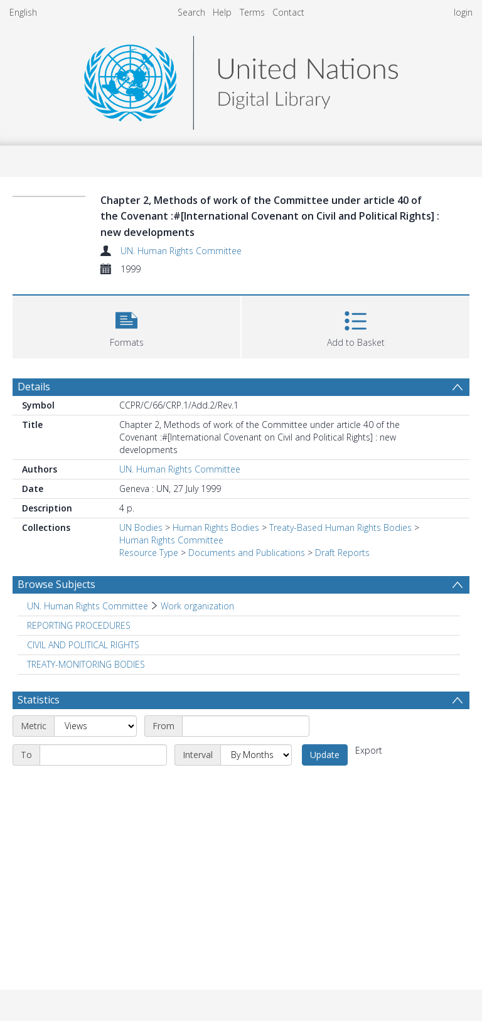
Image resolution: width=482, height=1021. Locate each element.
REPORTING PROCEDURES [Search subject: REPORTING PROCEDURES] (79, 625)
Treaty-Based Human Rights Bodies (340, 527)
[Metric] (95, 726)
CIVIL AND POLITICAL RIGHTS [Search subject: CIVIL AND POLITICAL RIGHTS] (83, 645)
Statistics (39, 700)
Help (222, 12)
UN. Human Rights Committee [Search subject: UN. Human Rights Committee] (87, 606)
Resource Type (148, 553)
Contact (288, 12)
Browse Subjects (56, 584)
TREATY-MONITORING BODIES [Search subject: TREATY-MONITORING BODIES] (86, 664)
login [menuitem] (463, 12)
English (23, 12)
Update (325, 755)
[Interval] (256, 755)
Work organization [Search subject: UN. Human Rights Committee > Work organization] (197, 606)
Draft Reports (342, 553)
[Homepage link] (241, 79)
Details (34, 386)
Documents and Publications (246, 553)
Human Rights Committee (171, 540)
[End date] (103, 755)
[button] (126, 325)
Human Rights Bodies (216, 527)
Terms (252, 12)
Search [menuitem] (191, 12)
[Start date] (245, 726)
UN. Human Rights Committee (181, 251)
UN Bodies (141, 527)
